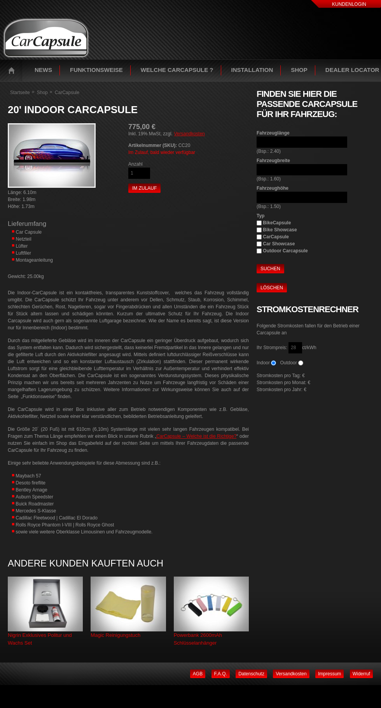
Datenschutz (251, 674)
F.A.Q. (220, 674)
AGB (198, 674)
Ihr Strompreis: (272, 347)
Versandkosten (189, 133)
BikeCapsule (277, 223)
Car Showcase (279, 243)
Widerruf (361, 674)
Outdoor (288, 362)
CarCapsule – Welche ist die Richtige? (196, 436)
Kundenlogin (349, 4)
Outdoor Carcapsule (285, 250)
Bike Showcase (280, 230)
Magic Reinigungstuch (115, 635)
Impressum (329, 674)
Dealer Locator (352, 69)
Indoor (263, 362)
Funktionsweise (96, 69)
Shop (299, 69)
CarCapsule (276, 236)
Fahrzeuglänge (273, 133)
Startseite (13, 70)
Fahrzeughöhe (272, 188)
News (43, 69)
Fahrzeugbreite (273, 160)
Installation (252, 69)
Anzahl (135, 164)
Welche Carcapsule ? (177, 69)
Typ (260, 216)
